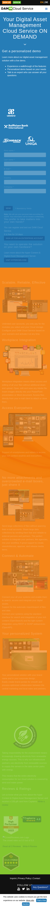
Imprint (13, 878)
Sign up (7, 2)
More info (30, 900)
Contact (36, 878)
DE (46, 2)
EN (41, 2)
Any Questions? (40, 887)
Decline (26, 904)
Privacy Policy (24, 878)
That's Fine (41, 900)
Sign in (16, 2)
